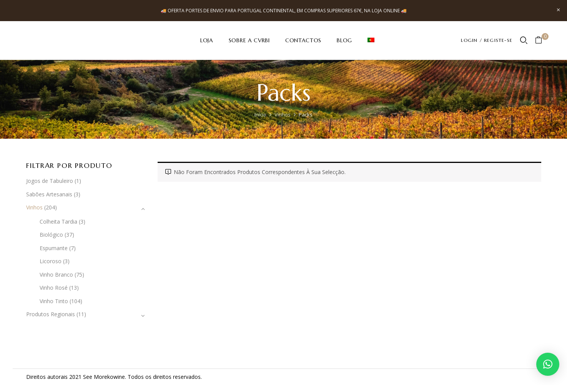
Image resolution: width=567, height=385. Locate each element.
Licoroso (51, 261)
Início (260, 114)
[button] (541, 40)
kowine (116, 376)
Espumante (54, 248)
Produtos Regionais (50, 314)
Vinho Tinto (54, 301)
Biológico (51, 234)
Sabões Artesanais (49, 194)
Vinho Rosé (54, 287)
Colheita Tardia (58, 221)
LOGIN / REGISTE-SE (486, 40)
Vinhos (282, 114)
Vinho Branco (56, 274)
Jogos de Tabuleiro (49, 180)
